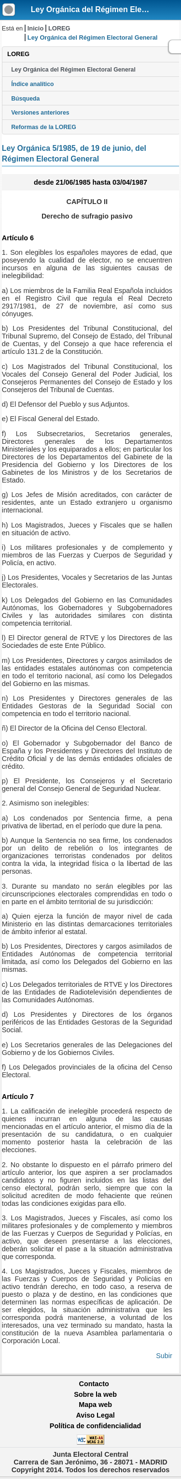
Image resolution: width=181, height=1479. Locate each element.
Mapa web (95, 1404)
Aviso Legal (95, 1415)
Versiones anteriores (40, 112)
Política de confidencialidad (95, 1426)
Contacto (94, 1384)
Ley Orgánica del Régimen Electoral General (73, 69)
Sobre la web (95, 1394)
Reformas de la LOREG (43, 127)
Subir (164, 1356)
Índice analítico (32, 84)
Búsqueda (25, 98)
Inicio (35, 28)
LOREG (59, 28)
